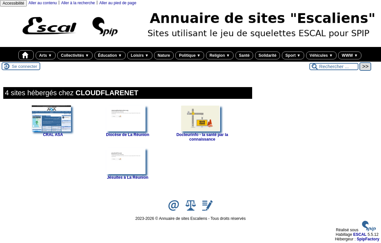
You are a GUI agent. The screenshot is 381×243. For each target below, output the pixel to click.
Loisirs (140, 55)
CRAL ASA (51, 132)
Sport (293, 55)
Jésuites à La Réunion (127, 175)
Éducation (110, 55)
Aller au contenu (42, 3)
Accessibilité (13, 3)
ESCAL (360, 234)
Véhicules (321, 55)
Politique (189, 55)
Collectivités (75, 55)
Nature (164, 55)
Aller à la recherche (78, 3)
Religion (220, 55)
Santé (244, 55)
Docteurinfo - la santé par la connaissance (202, 135)
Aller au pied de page (117, 3)
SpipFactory (368, 239)
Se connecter (24, 66)
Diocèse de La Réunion (127, 132)
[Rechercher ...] (333, 66)
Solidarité (268, 55)
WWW (350, 55)
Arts (45, 55)
